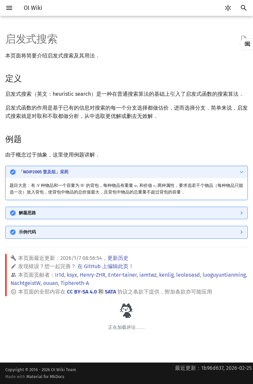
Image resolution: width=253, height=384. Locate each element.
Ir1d (59, 275)
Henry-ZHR (92, 275)
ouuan (50, 283)
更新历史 (117, 258)
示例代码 (27, 231)
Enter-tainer (122, 275)
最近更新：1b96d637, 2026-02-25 (213, 368)
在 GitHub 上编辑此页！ (105, 266)
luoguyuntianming (224, 275)
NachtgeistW (26, 283)
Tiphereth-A (75, 283)
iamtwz (147, 275)
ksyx (72, 275)
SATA (110, 292)
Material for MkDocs (45, 376)
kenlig (166, 275)
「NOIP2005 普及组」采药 (44, 171)
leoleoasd (188, 275)
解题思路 (27, 212)
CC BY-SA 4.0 (82, 292)
